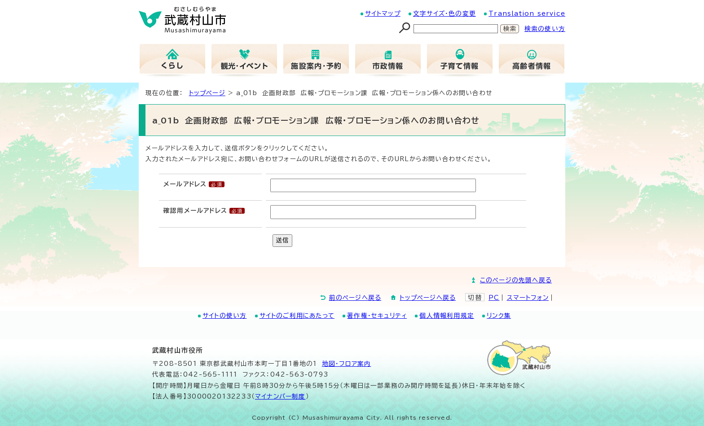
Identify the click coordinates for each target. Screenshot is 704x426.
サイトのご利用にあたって (297, 315)
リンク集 (499, 315)
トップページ (207, 93)
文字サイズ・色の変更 (444, 13)
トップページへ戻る (428, 297)
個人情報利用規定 (446, 315)
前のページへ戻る (355, 297)
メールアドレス (185, 184)
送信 (282, 240)
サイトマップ (382, 13)
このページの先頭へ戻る (516, 280)
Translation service (526, 13)
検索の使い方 (544, 29)
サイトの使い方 (224, 315)
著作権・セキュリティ (377, 315)
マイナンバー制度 (280, 396)
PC (493, 297)
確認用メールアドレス (195, 210)
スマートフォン (528, 297)
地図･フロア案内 (346, 363)
